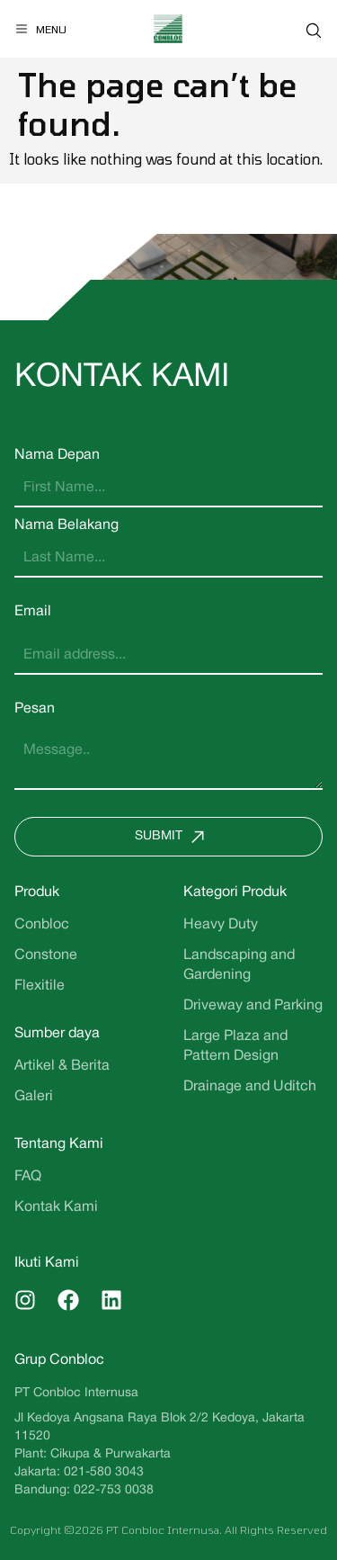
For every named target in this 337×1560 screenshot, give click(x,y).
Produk (36, 892)
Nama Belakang (66, 525)
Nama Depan (57, 455)
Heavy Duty (220, 925)
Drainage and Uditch (249, 1086)
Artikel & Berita (62, 1066)
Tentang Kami (58, 1144)
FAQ (27, 1176)
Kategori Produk (235, 892)
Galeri (33, 1096)
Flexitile (39, 986)
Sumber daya (57, 1033)
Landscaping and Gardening (239, 965)
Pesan (34, 709)
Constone (45, 955)
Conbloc (41, 925)
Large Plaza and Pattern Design (235, 1046)
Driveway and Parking (253, 1006)
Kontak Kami (56, 1207)
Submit (174, 836)
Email (32, 611)
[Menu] (40, 29)
